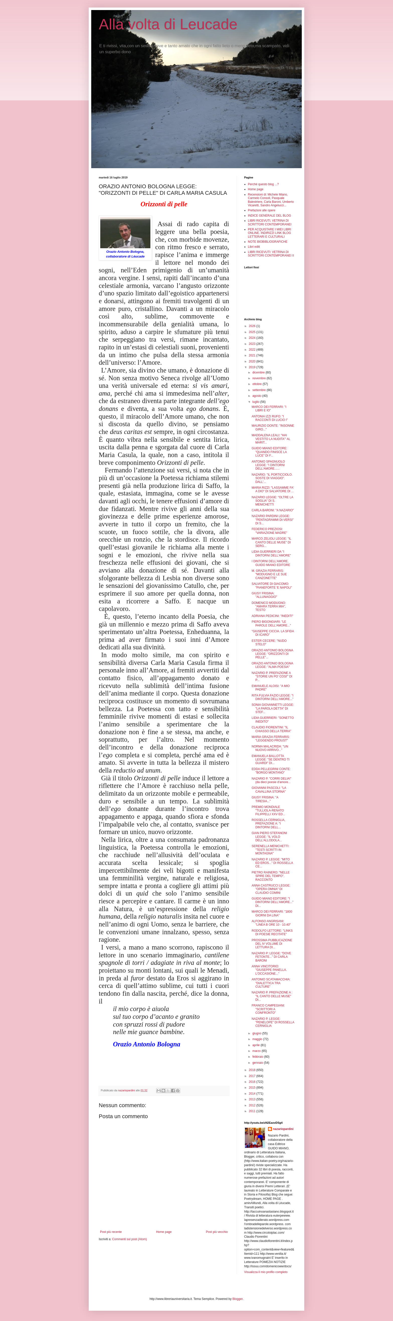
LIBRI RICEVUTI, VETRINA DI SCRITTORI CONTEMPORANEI (269, 222)
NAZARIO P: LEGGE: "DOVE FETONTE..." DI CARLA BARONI (271, 957)
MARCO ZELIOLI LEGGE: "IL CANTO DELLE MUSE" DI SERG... (271, 542)
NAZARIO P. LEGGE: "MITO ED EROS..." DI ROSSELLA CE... (272, 863)
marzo (257, 1051)
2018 (252, 1070)
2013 (252, 1099)
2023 (252, 344)
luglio (256, 402)
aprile (256, 1045)
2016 (252, 1082)
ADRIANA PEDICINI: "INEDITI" (272, 616)
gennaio (258, 1062)
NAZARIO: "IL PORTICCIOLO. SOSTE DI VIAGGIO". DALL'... (272, 478)
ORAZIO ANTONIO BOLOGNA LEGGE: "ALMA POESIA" (272, 665)
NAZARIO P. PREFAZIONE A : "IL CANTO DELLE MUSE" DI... (272, 996)
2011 (252, 1111)
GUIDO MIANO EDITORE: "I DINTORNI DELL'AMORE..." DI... (272, 902)
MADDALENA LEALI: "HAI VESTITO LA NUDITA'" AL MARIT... (271, 438)
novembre (259, 378)
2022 (252, 349)
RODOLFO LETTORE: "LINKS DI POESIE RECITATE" (272, 932)
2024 (252, 338)
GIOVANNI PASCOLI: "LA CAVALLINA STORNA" (269, 789)
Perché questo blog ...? (263, 184)
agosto (257, 396)
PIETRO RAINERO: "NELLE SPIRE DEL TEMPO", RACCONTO (271, 876)
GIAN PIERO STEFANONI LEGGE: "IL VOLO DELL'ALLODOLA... (269, 836)
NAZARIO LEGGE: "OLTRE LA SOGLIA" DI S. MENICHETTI (272, 500)
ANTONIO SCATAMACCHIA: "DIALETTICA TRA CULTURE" (271, 983)
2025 (252, 332)
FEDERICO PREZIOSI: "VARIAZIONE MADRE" (269, 530)
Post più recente (111, 1232)
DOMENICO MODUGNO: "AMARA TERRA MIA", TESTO (269, 606)
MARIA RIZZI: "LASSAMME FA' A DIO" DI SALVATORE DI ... (273, 489)
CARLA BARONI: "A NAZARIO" (273, 510)
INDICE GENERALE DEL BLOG (269, 215)
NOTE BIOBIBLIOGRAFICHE (267, 241)
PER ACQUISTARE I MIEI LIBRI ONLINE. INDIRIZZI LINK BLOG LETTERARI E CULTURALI (269, 233)
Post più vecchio (217, 1232)
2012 (252, 1105)
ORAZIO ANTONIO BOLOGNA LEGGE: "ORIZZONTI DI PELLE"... (272, 654)
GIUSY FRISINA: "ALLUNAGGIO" (264, 595)
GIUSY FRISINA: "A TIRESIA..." (265, 799)
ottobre (257, 384)
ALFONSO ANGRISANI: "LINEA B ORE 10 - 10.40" (271, 922)
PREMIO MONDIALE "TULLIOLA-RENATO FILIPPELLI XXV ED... (268, 810)
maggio (257, 1039)
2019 (252, 367)
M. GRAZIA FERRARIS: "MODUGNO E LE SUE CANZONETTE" (269, 574)
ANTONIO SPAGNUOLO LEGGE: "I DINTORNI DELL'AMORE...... (268, 465)
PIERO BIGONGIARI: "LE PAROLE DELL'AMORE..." (271, 623)
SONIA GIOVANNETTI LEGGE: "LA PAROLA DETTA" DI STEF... (273, 708)
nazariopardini (283, 1129)
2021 (252, 355)
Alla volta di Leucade (168, 24)
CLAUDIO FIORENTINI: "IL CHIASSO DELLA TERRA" (271, 729)
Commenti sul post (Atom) (129, 1239)
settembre (259, 390)
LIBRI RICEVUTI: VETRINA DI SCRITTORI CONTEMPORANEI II (271, 253)
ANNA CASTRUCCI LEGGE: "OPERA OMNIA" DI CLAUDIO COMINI (271, 889)
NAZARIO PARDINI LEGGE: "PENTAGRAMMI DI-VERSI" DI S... (272, 519)
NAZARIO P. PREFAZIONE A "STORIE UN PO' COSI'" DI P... (272, 676)
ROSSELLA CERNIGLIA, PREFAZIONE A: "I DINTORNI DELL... (268, 823)
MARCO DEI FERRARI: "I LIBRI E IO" (269, 408)
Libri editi (254, 246)
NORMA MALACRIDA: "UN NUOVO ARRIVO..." (270, 748)
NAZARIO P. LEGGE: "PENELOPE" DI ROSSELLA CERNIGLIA (273, 1022)
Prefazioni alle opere (261, 210)
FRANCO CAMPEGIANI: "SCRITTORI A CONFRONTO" (268, 1009)
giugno (257, 1033)
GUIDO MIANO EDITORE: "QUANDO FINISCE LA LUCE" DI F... (269, 452)
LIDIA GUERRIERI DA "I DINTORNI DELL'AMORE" (271, 553)
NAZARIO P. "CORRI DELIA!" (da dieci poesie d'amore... (271, 780)
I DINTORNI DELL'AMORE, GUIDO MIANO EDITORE (271, 563)
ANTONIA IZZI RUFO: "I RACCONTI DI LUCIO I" (270, 418)
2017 (252, 1076)
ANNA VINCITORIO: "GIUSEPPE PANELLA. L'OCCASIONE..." (269, 970)
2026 (252, 326)
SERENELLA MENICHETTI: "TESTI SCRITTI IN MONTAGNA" (270, 849)
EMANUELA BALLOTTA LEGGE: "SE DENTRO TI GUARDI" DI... (270, 759)
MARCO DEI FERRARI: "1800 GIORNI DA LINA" (272, 913)
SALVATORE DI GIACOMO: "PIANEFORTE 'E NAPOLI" (272, 585)
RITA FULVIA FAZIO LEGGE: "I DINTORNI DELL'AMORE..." (272, 697)
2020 (252, 361)
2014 (252, 1093)
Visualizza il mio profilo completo (265, 1272)
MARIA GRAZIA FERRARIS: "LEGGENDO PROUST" (271, 738)
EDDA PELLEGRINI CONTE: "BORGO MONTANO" (271, 770)
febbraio (258, 1056)
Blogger (237, 1299)
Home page (164, 1232)
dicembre (259, 372)
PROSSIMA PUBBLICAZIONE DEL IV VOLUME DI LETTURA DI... (272, 943)
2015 (252, 1087)
